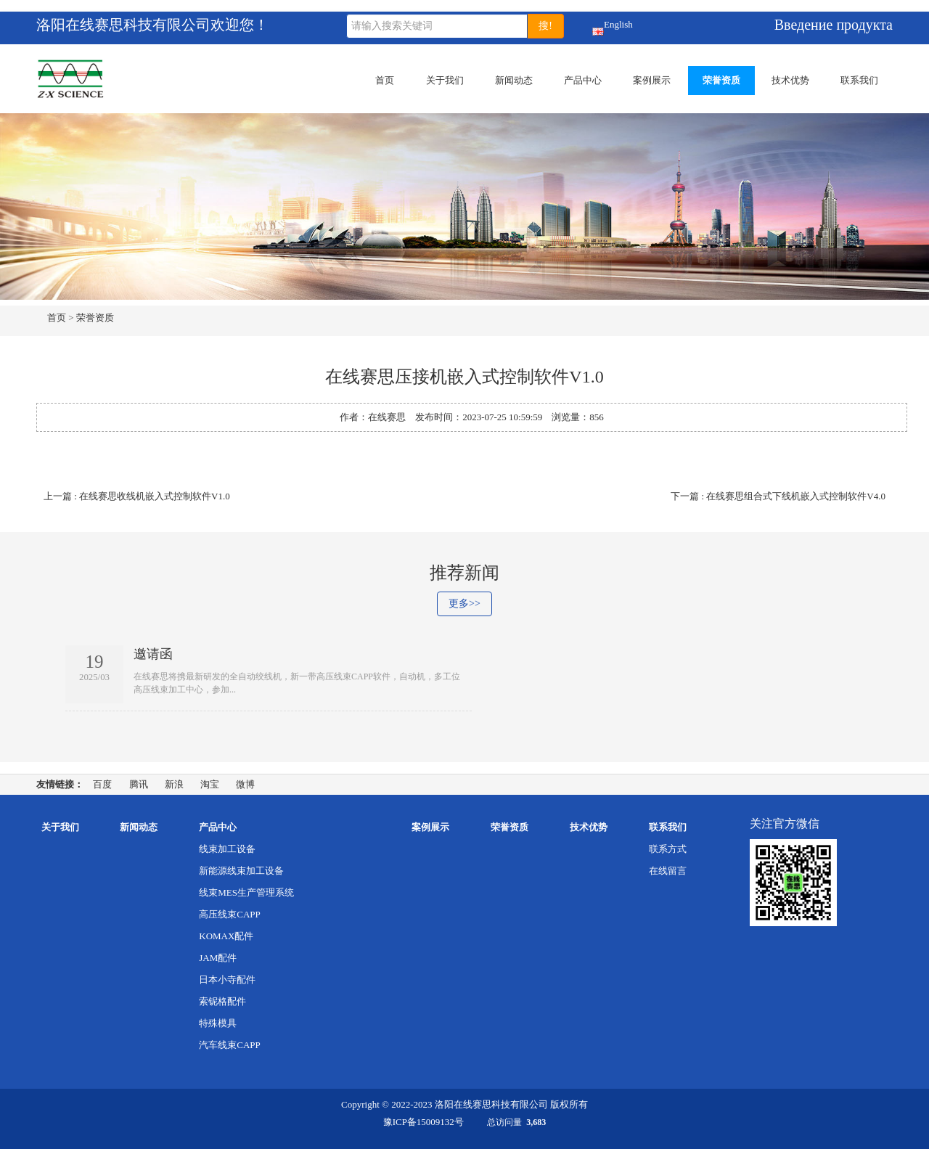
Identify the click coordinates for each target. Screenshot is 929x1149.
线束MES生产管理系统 (246, 892)
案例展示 (652, 80)
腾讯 (138, 784)
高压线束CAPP (230, 914)
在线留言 (668, 870)
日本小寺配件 (227, 979)
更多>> (464, 603)
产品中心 (583, 80)
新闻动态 (514, 80)
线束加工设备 (227, 848)
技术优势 (790, 80)
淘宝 (209, 784)
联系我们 (859, 80)
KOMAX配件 (226, 936)
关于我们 (445, 80)
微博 (245, 784)
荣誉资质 (721, 80)
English (598, 27)
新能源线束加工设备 (241, 870)
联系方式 (668, 848)
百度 (102, 784)
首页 (384, 80)
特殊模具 (218, 1023)
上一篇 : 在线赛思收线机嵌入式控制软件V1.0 (137, 496)
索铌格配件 (222, 1001)
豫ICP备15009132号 (423, 1121)
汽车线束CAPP (230, 1044)
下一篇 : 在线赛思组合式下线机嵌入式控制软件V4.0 (778, 496)
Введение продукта (833, 25)
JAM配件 (218, 957)
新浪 (174, 784)
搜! (545, 25)
